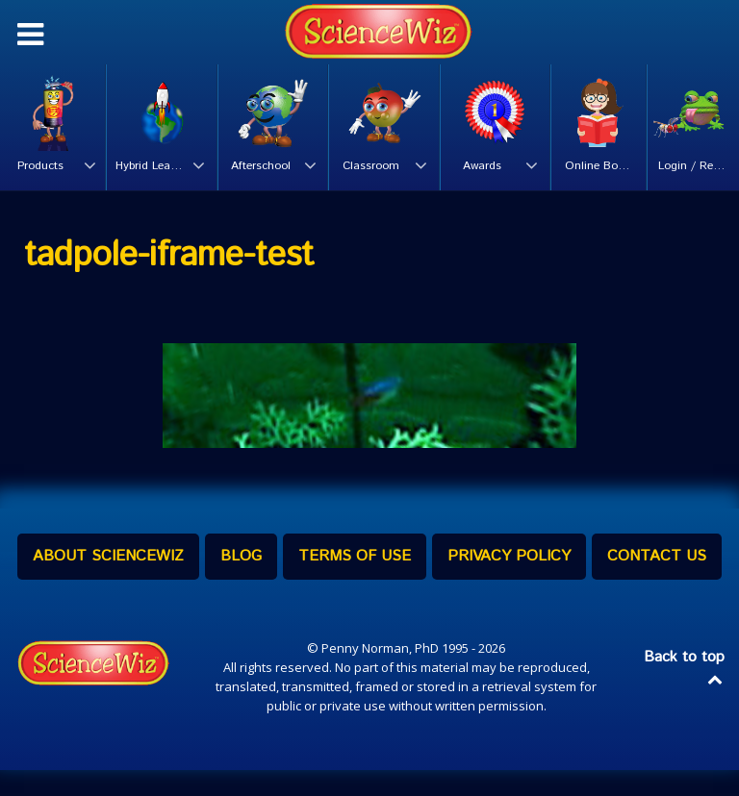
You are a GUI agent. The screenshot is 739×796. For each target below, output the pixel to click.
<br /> (369, 402)
